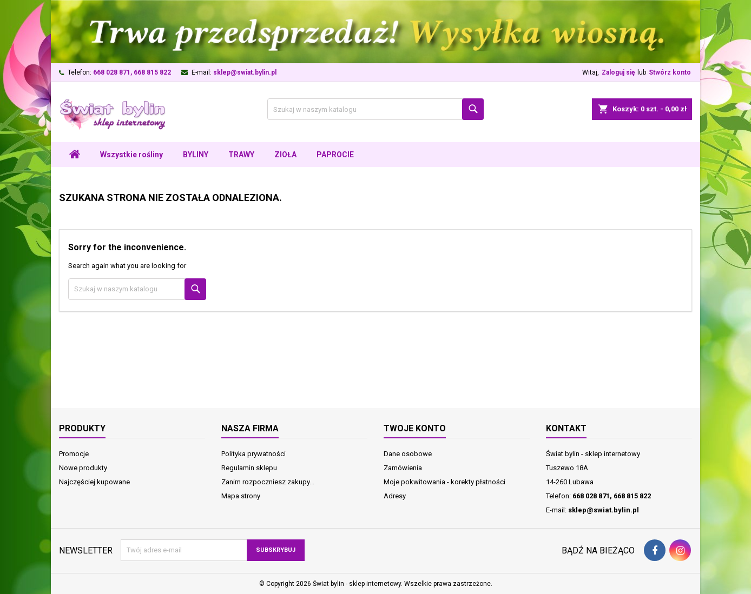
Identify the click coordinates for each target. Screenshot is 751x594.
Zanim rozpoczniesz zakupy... (267, 482)
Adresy (395, 496)
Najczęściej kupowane (94, 482)
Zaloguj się (618, 72)
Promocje (74, 454)
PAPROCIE (335, 154)
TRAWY (241, 154)
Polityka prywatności (253, 454)
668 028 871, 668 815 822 (132, 72)
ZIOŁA (285, 154)
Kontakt (566, 428)
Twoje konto (415, 428)
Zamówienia (403, 468)
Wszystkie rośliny (131, 154)
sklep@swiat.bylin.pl (244, 72)
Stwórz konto (670, 72)
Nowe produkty (83, 468)
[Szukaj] (375, 109)
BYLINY (195, 154)
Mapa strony (240, 496)
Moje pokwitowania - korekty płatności (444, 482)
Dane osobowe (408, 454)
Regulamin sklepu (249, 468)
